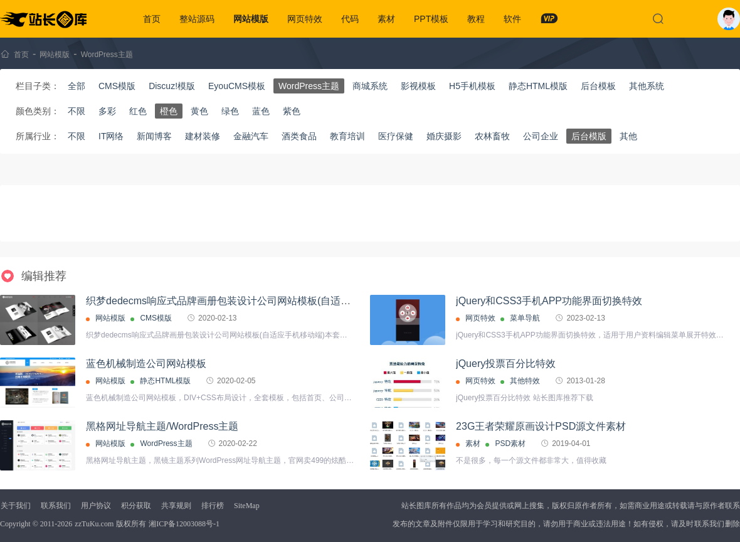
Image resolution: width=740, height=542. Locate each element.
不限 (76, 111)
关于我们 (16, 505)
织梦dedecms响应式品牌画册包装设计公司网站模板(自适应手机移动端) (245, 300)
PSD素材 (510, 443)
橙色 (168, 111)
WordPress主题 (107, 54)
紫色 (291, 111)
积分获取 (136, 505)
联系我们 (56, 505)
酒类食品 (299, 136)
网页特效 (304, 19)
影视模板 (418, 86)
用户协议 (96, 505)
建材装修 (202, 136)
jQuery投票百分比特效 (506, 363)
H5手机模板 (472, 86)
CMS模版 (116, 86)
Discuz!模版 (172, 86)
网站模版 (250, 19)
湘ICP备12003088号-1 (184, 523)
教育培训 (347, 136)
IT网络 (111, 136)
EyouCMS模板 (236, 86)
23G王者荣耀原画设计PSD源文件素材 (541, 426)
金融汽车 (250, 136)
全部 (76, 86)
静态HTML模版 (538, 86)
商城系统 (370, 86)
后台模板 (598, 86)
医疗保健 (395, 136)
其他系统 (646, 86)
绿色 (230, 111)
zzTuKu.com (94, 523)
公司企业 (540, 136)
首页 (152, 19)
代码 (350, 19)
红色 (138, 111)
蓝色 (261, 111)
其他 (628, 136)
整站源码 (196, 19)
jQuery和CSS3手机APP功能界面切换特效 (549, 300)
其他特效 (525, 380)
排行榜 (212, 505)
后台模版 (588, 136)
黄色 (199, 111)
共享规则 (176, 505)
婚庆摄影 (444, 136)
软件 (512, 19)
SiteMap (247, 505)
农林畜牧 (492, 136)
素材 (386, 19)
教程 (476, 19)
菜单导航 (525, 318)
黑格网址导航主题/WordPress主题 (162, 426)
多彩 (107, 111)
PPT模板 (431, 19)
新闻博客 (154, 136)
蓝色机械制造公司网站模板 (146, 363)
